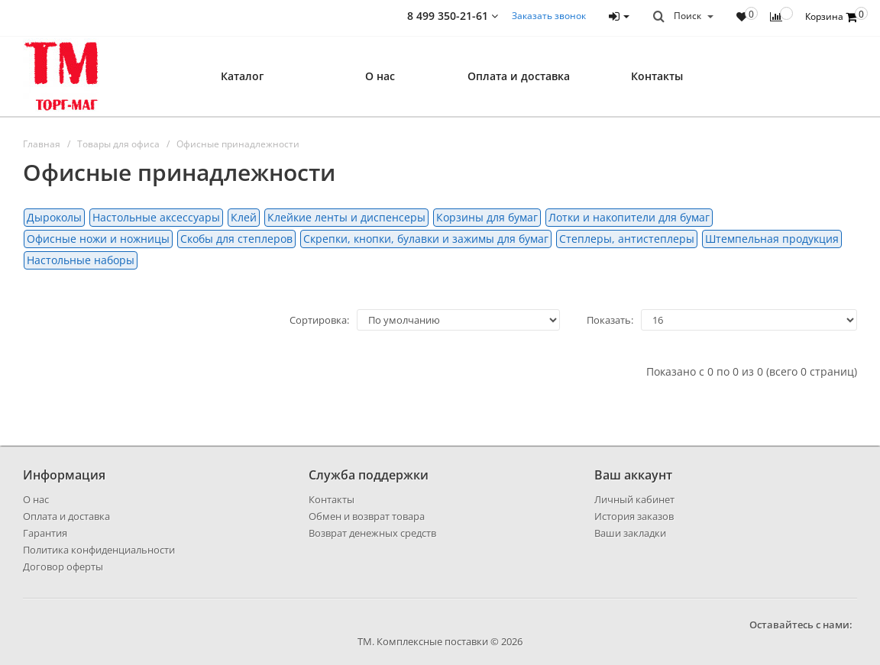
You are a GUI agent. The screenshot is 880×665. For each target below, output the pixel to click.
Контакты (657, 76)
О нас (380, 76)
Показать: (610, 320)
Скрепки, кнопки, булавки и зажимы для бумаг (425, 238)
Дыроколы (54, 217)
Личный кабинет (634, 499)
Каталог (242, 76)
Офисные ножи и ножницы (98, 238)
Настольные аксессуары (156, 217)
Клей (244, 217)
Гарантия (45, 533)
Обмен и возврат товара (367, 516)
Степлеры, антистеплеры (626, 238)
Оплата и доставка (518, 76)
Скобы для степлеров (236, 238)
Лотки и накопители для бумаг (629, 217)
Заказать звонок (549, 15)
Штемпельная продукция (772, 238)
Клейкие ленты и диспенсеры (346, 217)
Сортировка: (319, 320)
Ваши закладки (630, 533)
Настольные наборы (80, 260)
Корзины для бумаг (487, 217)
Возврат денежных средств (372, 533)
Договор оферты (63, 566)
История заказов (634, 516)
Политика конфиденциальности (99, 550)
